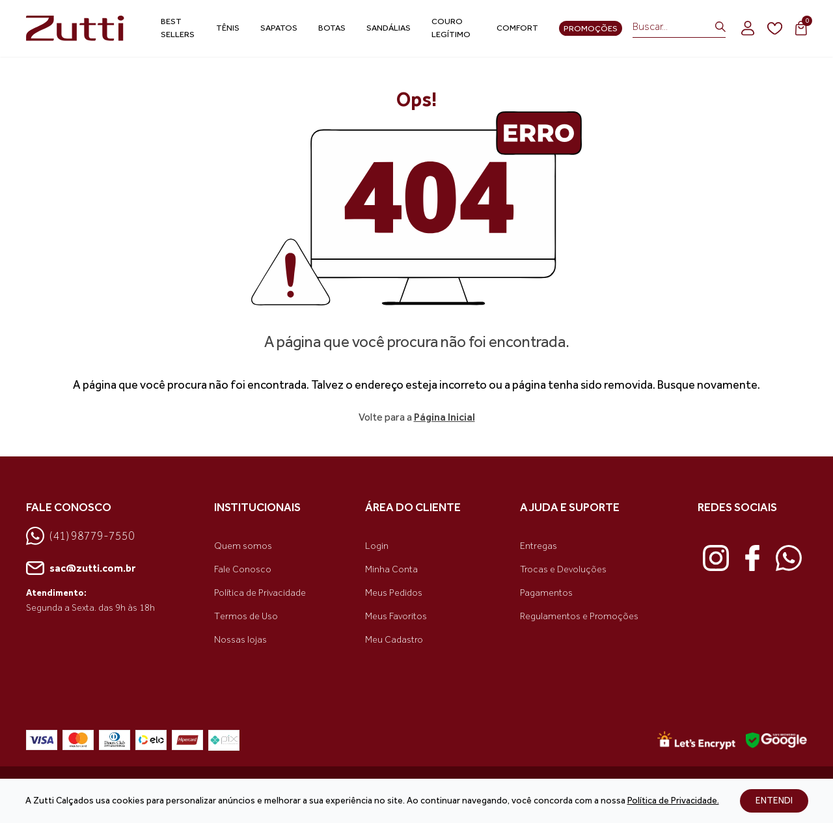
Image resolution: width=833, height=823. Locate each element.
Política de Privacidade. (673, 800)
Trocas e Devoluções (563, 569)
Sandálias (388, 28)
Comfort (517, 28)
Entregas (538, 545)
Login (377, 545)
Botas (332, 28)
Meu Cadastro (394, 639)
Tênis (227, 28)
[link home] (75, 28)
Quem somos (243, 545)
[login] (747, 28)
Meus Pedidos (393, 592)
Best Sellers (178, 27)
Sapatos (278, 28)
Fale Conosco (242, 569)
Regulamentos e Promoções (579, 616)
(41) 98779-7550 (80, 536)
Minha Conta (391, 569)
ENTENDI (774, 800)
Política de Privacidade (260, 592)
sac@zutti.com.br (80, 568)
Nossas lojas (240, 639)
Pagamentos (546, 592)
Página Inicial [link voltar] (444, 417)
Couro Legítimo (451, 27)
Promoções (591, 28)
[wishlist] (774, 28)
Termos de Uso (246, 616)
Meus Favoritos (396, 616)
